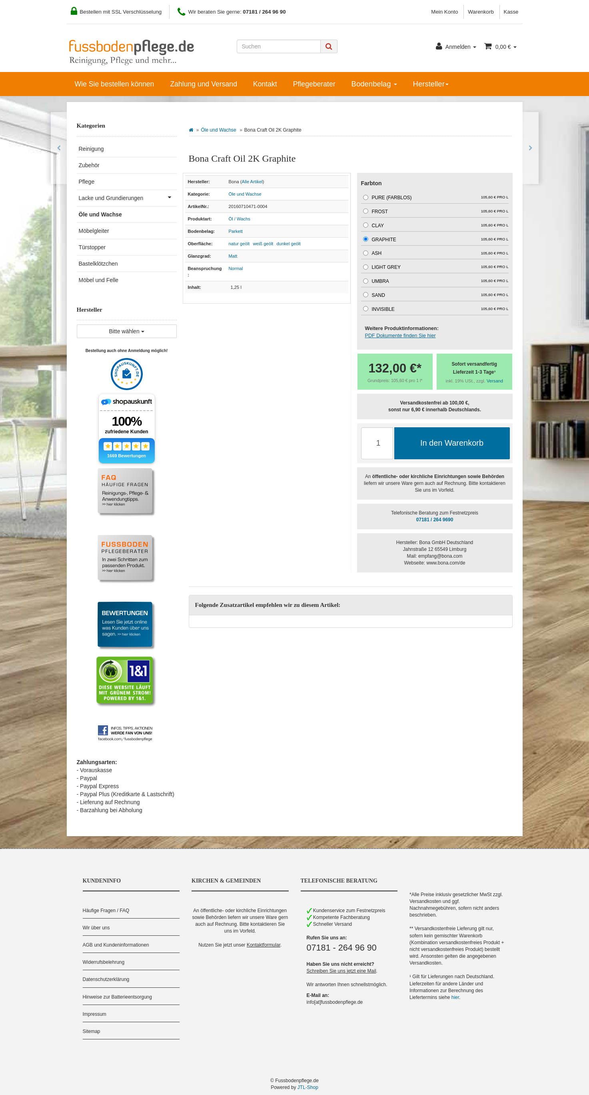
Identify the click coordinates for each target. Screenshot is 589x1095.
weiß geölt (263, 243)
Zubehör (89, 165)
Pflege (87, 181)
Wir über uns (96, 928)
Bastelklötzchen (98, 263)
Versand (495, 380)
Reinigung (91, 149)
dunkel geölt (289, 243)
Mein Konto (444, 12)
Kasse (511, 12)
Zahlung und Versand (203, 84)
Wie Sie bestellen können (114, 84)
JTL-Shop (307, 1087)
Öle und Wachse (218, 130)
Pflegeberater (314, 84)
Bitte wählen (126, 331)
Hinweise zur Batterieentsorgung (117, 997)
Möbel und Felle (99, 280)
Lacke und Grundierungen (128, 197)
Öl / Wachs (239, 218)
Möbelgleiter (94, 231)
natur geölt (239, 243)
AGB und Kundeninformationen (116, 945)
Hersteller (431, 84)
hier (455, 997)
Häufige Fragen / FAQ (106, 910)
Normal (236, 268)
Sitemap (91, 1031)
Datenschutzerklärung (106, 979)
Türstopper (92, 247)
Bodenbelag (374, 84)
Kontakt (265, 84)
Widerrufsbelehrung (104, 962)
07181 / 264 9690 (434, 519)
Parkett (236, 231)
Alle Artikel (252, 181)
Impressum (94, 1014)
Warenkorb (481, 12)
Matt (233, 256)
